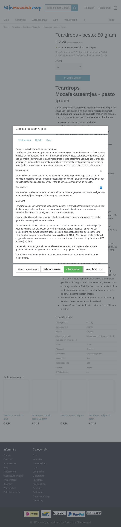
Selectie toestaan (52, 275)
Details (38, 146)
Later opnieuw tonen (28, 275)
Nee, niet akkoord (94, 275)
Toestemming (24, 146)
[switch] (101, 177)
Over (48, 146)
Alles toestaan (73, 275)
